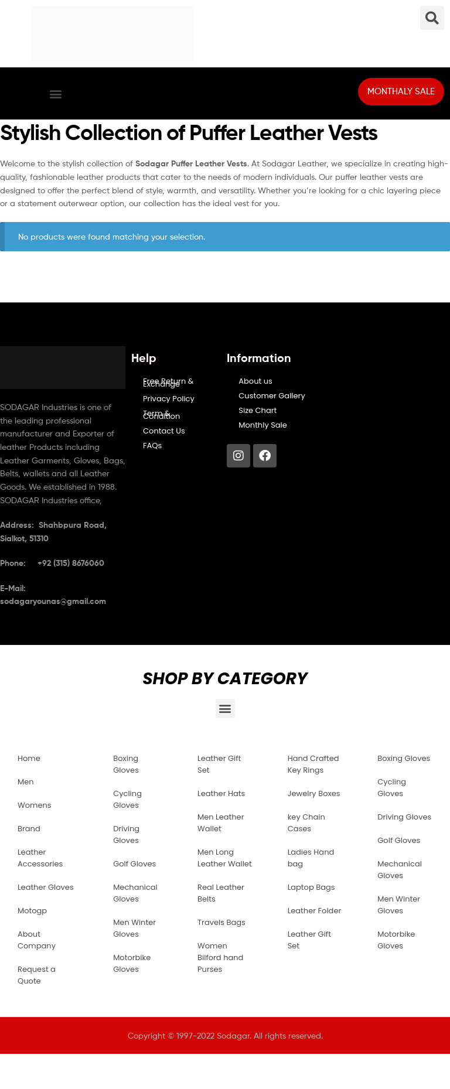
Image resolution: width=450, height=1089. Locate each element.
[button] (55, 93)
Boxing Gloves (126, 764)
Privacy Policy (169, 398)
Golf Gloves (134, 863)
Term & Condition (161, 415)
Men (26, 781)
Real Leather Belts (220, 893)
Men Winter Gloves (134, 928)
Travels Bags (221, 922)
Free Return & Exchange (168, 382)
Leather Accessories (40, 857)
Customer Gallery (271, 395)
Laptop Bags (311, 887)
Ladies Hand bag (311, 857)
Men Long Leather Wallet (224, 857)
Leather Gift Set (219, 764)
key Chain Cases (306, 822)
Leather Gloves (46, 887)
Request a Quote (37, 975)
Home (29, 758)
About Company (37, 939)
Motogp (32, 910)
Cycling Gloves (127, 799)
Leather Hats (221, 793)
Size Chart (257, 410)
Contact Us (164, 430)
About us (255, 381)
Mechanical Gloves (135, 893)
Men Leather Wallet (220, 822)
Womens (35, 805)
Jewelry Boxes (314, 793)
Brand (29, 828)
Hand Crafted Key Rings (313, 764)
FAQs (152, 445)
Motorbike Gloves (132, 963)
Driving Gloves (126, 834)
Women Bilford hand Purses (220, 957)
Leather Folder (315, 910)
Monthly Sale (262, 425)
